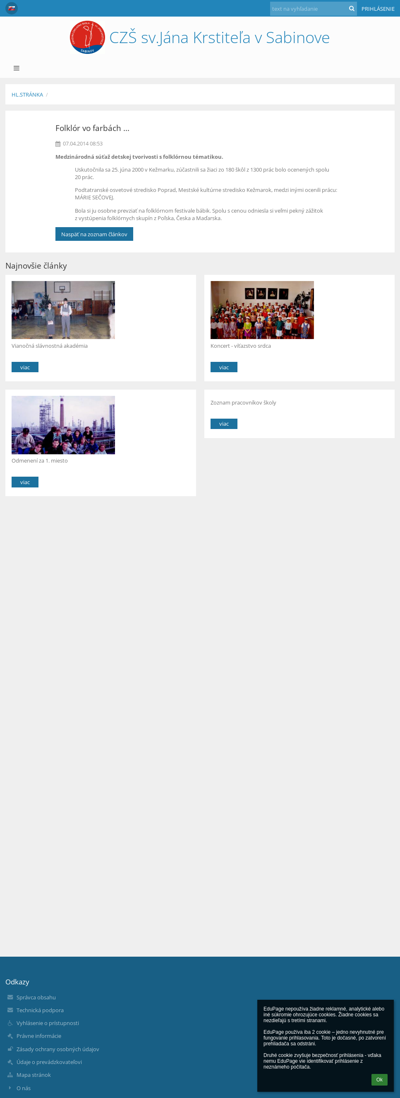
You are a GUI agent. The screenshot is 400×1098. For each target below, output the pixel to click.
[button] (11, 8)
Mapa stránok (34, 1075)
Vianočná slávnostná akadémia (50, 345)
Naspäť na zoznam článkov (94, 234)
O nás (24, 1088)
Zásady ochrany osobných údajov (58, 1049)
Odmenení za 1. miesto (40, 460)
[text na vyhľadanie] (313, 8)
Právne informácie (39, 1036)
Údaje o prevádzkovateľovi (49, 1062)
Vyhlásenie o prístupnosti (48, 1023)
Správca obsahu (36, 997)
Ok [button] (379, 1080)
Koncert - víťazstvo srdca (241, 345)
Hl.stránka (27, 94)
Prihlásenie (378, 8)
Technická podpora (40, 1010)
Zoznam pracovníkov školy (243, 402)
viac (25, 367)
